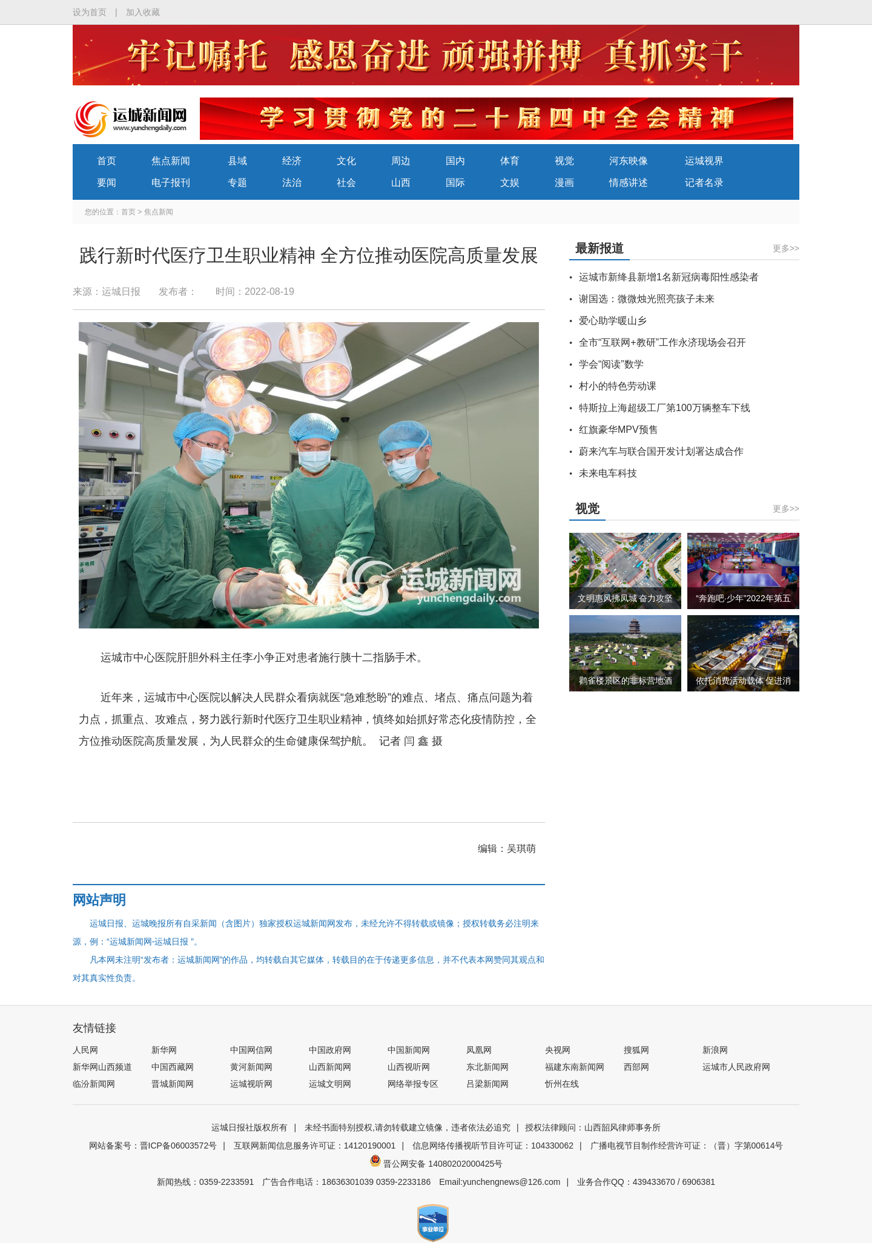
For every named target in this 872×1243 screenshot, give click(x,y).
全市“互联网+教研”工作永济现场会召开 (662, 342)
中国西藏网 (172, 1067)
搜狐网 (636, 1050)
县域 (237, 161)
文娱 (510, 182)
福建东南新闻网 (574, 1067)
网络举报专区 (413, 1084)
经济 (292, 161)
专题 (237, 182)
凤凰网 (479, 1050)
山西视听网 (409, 1067)
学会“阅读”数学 (611, 364)
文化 (346, 161)
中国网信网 (251, 1050)
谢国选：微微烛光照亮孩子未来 (647, 299)
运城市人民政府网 (736, 1067)
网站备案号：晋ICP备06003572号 (153, 1145)
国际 (455, 182)
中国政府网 (330, 1050)
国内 (455, 161)
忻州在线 (562, 1084)
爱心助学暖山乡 (613, 320)
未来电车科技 (608, 473)
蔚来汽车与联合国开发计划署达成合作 (661, 451)
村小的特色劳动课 (617, 386)
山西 (401, 182)
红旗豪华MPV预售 (618, 429)
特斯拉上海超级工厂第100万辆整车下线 (664, 408)
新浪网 (715, 1050)
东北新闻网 (487, 1067)
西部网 (636, 1067)
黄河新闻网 (251, 1067)
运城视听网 (251, 1084)
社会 (346, 182)
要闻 (106, 182)
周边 (401, 161)
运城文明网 (330, 1084)
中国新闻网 (409, 1050)
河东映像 (628, 161)
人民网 (85, 1050)
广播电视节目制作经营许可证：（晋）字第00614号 (687, 1145)
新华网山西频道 (102, 1067)
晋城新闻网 (172, 1084)
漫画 (564, 182)
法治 (292, 182)
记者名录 (704, 182)
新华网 (164, 1050)
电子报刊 (170, 182)
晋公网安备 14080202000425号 (436, 1164)
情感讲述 (628, 182)
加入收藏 (143, 12)
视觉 (564, 161)
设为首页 (90, 12)
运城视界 (704, 161)
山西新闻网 (330, 1067)
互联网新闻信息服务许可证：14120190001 (315, 1145)
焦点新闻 (170, 161)
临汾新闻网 (94, 1084)
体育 (510, 161)
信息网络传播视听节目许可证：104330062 (492, 1145)
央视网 (557, 1050)
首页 (106, 161)
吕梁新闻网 (487, 1084)
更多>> (786, 248)
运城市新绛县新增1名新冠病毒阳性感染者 (669, 277)
